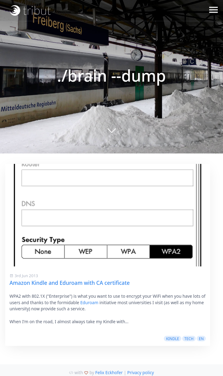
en (201, 338)
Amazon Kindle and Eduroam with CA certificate (70, 282)
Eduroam (89, 302)
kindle (172, 338)
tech (189, 338)
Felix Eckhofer (109, 372)
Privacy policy (140, 372)
